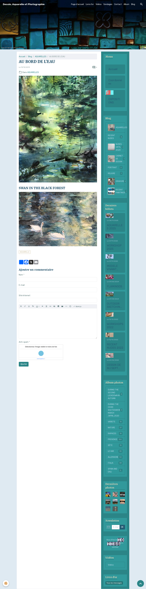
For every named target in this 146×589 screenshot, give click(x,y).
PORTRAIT (115, 167)
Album (126, 4)
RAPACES (115, 433)
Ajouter (23, 364)
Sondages (107, 4)
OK (122, 527)
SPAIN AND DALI (115, 470)
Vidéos (99, 4)
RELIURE (115, 173)
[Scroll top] (140, 583)
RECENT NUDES (115, 137)
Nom (21, 275)
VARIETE (115, 421)
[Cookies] (6, 583)
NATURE (115, 427)
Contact (118, 4)
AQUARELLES (40, 56)
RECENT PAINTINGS (116, 191)
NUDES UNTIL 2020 (116, 147)
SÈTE (115, 445)
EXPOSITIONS (114, 101)
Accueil (22, 56)
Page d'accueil (77, 4)
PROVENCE (115, 439)
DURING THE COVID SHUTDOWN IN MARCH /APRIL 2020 (115, 410)
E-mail (22, 285)
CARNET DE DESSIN (116, 159)
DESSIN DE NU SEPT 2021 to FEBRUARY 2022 (114, 366)
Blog (133, 4)
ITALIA (115, 463)
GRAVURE (116, 181)
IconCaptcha (40, 358)
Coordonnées (115, 82)
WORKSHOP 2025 (114, 247)
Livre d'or (90, 4)
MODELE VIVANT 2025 (112, 267)
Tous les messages (114, 583)
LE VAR (115, 451)
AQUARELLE (24, 252)
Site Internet (24, 295)
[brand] (24, 4)
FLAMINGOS (114, 286)
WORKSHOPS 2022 (115, 325)
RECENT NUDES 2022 (115, 346)
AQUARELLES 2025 (115, 227)
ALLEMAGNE (115, 457)
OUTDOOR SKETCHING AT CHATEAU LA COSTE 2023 (114, 305)
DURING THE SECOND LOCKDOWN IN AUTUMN (115, 394)
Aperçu (77, 306)
